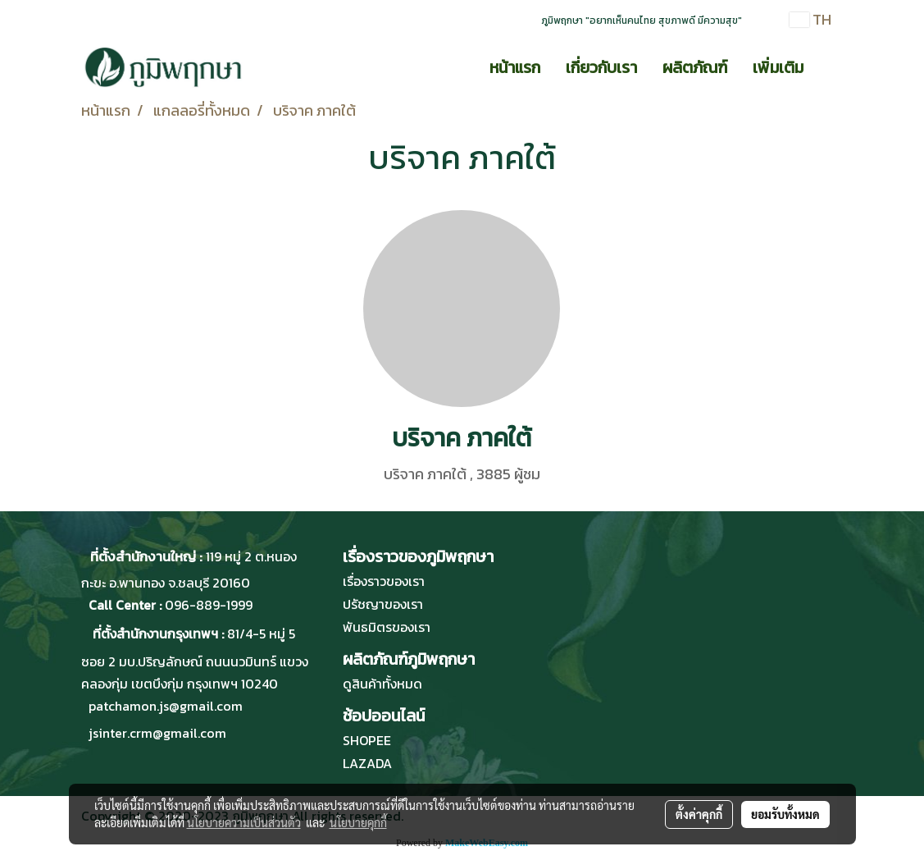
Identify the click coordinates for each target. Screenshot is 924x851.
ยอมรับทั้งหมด (785, 814)
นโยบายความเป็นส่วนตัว (244, 822)
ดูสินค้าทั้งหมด (382, 683)
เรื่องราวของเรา (384, 581)
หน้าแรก (514, 67)
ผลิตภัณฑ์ (694, 67)
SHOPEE (367, 740)
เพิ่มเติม (778, 67)
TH (810, 19)
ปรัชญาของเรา (383, 604)
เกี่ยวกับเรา (601, 67)
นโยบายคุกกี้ (358, 822)
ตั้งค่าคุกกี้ (699, 814)
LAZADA (367, 763)
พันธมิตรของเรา (386, 627)
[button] (830, 67)
